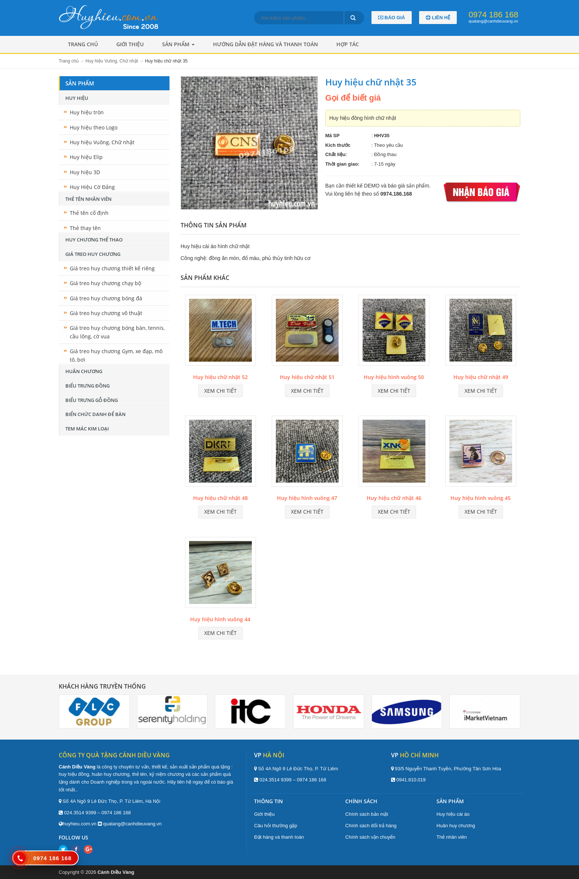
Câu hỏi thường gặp (275, 825)
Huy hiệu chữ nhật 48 (220, 497)
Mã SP (332, 135)
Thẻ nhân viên (451, 837)
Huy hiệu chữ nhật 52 (220, 377)
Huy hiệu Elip (86, 156)
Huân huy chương (455, 825)
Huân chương (83, 371)
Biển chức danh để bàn (95, 414)
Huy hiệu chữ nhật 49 (480, 377)
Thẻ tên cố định (89, 212)
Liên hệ (438, 17)
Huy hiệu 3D (85, 172)
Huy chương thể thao (94, 239)
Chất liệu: (336, 154)
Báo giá (391, 17)
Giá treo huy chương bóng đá (106, 298)
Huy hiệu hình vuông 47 (307, 497)
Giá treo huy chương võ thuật (106, 313)
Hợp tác (347, 44)
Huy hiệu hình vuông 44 (220, 619)
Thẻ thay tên (85, 227)
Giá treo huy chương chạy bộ (105, 283)
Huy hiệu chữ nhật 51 (307, 377)
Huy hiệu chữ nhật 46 (394, 497)
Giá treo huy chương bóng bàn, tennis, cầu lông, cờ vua (117, 331)
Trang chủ (83, 44)
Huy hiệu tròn (87, 112)
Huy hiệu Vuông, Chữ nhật (102, 142)
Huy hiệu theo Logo (93, 127)
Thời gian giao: (342, 164)
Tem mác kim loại (87, 428)
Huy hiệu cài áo (452, 814)
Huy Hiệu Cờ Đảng (92, 186)
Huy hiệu (76, 98)
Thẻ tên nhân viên (88, 199)
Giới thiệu (130, 44)
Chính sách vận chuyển (370, 837)
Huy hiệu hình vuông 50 (394, 377)
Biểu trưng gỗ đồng (91, 400)
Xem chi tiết (220, 390)
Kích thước (337, 145)
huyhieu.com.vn (79, 823)
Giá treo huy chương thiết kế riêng (112, 268)
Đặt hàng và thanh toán (279, 837)
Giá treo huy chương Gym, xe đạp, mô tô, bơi (116, 355)
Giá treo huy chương (92, 254)
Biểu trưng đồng (87, 385)
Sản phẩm (178, 44)
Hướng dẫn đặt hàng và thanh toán (265, 44)
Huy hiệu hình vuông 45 (480, 497)
